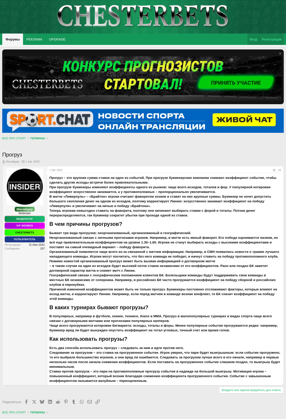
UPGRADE (57, 39)
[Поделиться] (274, 170)
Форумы (13, 39)
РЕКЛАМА (34, 39)
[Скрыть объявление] (280, 54)
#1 (279, 170)
